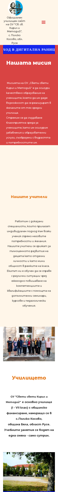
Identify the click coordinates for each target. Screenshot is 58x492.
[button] (43, 22)
